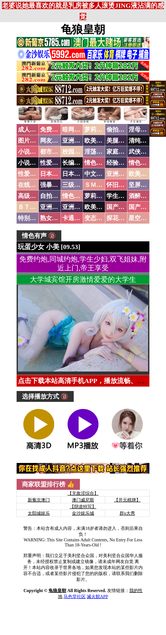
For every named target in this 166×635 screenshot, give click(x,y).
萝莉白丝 (96, 196)
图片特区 (30, 140)
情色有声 (74, 196)
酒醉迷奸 (140, 196)
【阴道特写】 (83, 506)
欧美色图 (96, 140)
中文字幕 (96, 173)
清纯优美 (140, 140)
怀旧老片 (118, 185)
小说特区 (30, 151)
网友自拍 (52, 140)
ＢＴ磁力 (30, 207)
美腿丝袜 (118, 140)
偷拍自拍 (118, 129)
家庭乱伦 (118, 151)
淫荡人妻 (96, 151)
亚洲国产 (118, 173)
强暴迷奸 (52, 185)
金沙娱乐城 (83, 513)
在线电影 (30, 185)
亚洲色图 (74, 140)
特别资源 (30, 218)
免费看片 (52, 129)
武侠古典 (140, 151)
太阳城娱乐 (39, 513)
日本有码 (74, 173)
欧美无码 (96, 207)
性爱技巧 (52, 162)
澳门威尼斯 (83, 500)
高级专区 (30, 196)
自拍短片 (52, 196)
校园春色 (74, 151)
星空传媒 (140, 218)
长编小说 (74, 162)
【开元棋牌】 (127, 500)
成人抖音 (30, 129)
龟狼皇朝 (83, 29)
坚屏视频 (140, 185)
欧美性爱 (140, 173)
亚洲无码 (52, 207)
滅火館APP (97, 596)
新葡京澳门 (39, 500)
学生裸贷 (118, 196)
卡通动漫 (74, 218)
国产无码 (118, 207)
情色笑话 (96, 162)
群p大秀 (127, 513)
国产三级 (140, 207)
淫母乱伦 (140, 129)
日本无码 (52, 173)
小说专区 (30, 162)
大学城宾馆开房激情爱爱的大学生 (83, 279)
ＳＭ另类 (96, 185)
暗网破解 (74, 129)
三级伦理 (74, 185)
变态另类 (96, 218)
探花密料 (118, 218)
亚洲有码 (74, 207)
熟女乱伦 (52, 218)
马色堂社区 (75, 596)
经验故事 (118, 162)
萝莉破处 (96, 129)
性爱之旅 (30, 173)
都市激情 (52, 151)
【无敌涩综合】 (83, 493)
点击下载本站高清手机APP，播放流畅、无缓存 (87, 380)
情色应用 (140, 162)
